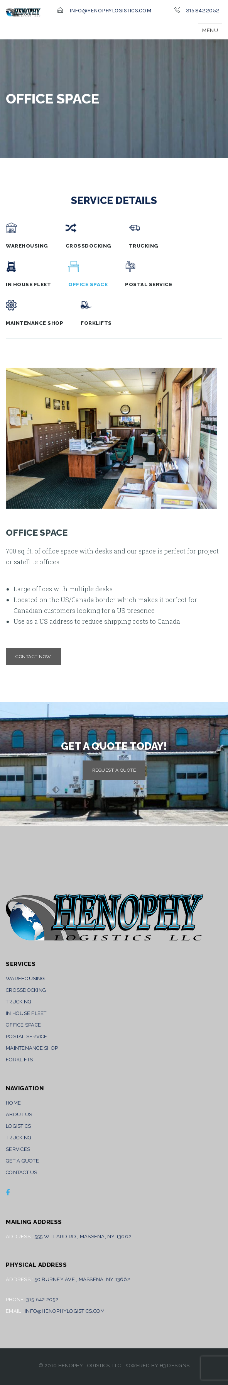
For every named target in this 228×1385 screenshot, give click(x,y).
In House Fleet (28, 274)
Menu (210, 30)
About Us (19, 1114)
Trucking (144, 235)
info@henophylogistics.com (110, 10)
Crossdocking (88, 235)
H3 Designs (175, 1365)
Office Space (88, 274)
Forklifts (96, 313)
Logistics (18, 1126)
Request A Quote (114, 770)
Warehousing (27, 235)
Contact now (33, 656)
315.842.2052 (202, 10)
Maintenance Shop (34, 313)
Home (13, 1103)
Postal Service (148, 274)
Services (18, 1149)
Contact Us (21, 1172)
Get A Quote (22, 1161)
